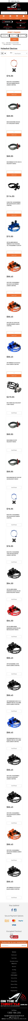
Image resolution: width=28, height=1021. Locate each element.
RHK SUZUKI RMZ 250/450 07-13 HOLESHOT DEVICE (13, 122)
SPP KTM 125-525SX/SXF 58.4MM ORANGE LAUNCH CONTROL (13, 324)
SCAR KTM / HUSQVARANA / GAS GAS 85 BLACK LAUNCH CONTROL (14, 203)
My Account (14, 955)
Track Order (14, 958)
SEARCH (14, 39)
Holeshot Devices (17, 44)
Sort (11, 52)
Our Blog (14, 969)
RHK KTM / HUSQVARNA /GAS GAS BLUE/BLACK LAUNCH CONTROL (13, 553)
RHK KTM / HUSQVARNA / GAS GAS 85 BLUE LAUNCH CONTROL (13, 516)
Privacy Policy (14, 981)
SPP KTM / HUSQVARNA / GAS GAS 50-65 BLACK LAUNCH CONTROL (13, 777)
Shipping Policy (14, 990)
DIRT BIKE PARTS (7, 44)
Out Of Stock (14, 413)
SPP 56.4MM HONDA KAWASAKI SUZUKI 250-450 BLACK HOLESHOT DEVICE (13, 590)
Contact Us (14, 973)
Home (3, 43)
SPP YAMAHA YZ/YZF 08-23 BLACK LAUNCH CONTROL (13, 888)
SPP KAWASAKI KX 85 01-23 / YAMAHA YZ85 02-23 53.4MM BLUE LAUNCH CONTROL (14, 740)
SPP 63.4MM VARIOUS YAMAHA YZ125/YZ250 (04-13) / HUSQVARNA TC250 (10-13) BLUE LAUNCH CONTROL (14, 244)
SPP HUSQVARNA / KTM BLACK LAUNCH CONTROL (13, 664)
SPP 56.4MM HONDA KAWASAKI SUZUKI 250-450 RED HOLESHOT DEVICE (13, 628)
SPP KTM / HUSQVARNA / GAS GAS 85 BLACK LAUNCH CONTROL (13, 814)
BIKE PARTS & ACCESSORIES (12, 43)
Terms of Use (14, 978)
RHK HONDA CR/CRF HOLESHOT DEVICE (12, 441)
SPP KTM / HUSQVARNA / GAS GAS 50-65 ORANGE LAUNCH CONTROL (13, 284)
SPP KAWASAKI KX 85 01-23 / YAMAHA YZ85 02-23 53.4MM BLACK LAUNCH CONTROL (14, 702)
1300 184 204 (14, 1)
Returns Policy (14, 984)
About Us (14, 966)
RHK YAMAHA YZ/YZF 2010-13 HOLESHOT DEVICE (14, 162)
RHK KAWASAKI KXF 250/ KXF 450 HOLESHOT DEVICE (14, 478)
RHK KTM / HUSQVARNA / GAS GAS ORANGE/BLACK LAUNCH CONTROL (13, 83)
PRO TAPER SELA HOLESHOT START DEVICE (14, 403)
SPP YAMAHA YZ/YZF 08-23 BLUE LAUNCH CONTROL (13, 363)
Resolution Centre (14, 961)
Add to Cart (14, 94)
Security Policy (14, 987)
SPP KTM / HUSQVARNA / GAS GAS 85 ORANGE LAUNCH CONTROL (14, 851)
